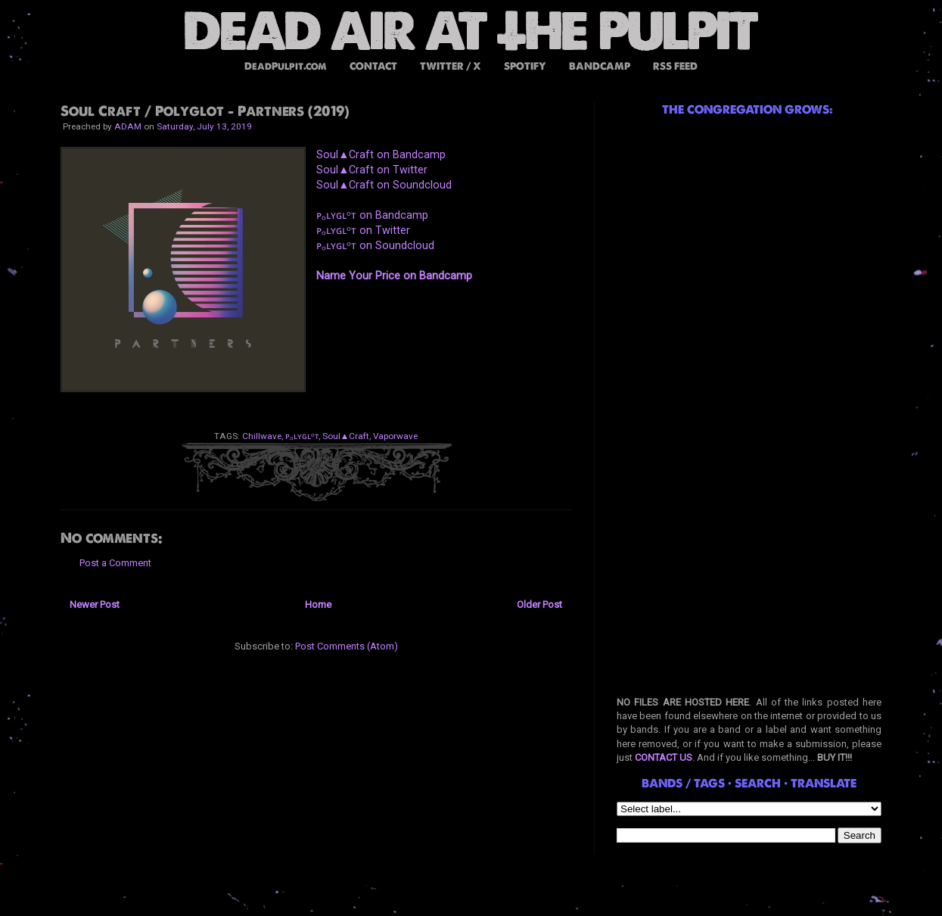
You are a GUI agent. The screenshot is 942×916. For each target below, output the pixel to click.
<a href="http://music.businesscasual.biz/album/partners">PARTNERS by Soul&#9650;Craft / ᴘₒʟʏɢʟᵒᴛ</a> (439, 343)
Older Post (539, 604)
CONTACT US (663, 757)
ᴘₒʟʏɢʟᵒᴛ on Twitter (363, 230)
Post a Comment (115, 563)
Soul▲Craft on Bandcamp (381, 154)
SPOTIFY (525, 66)
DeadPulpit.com (285, 66)
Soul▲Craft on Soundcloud (384, 185)
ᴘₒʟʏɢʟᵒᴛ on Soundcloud (375, 245)
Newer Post (95, 604)
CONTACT (373, 66)
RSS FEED (675, 66)
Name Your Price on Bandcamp (394, 276)
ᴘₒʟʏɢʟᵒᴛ (302, 436)
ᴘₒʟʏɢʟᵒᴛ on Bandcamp (372, 215)
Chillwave (261, 436)
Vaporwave (395, 436)
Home (318, 604)
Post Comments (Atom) (346, 646)
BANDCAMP (599, 66)
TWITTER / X (450, 66)
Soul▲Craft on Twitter (371, 170)
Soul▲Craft (346, 436)
